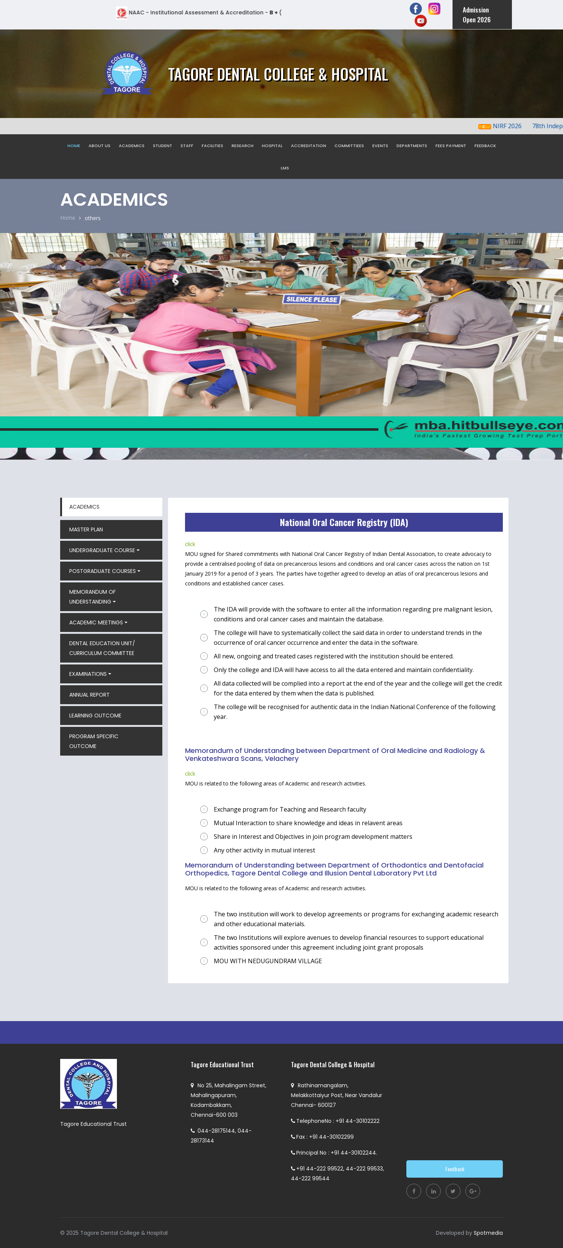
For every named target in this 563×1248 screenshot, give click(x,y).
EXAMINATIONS (88, 674)
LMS (285, 168)
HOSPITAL (272, 146)
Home (67, 217)
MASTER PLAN (86, 529)
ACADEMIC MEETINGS (96, 622)
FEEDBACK (485, 146)
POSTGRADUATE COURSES (102, 571)
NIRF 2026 (513, 126)
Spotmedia (488, 1233)
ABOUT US (99, 146)
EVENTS (380, 146)
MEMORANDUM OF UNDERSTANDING (92, 596)
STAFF (186, 146)
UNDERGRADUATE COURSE (102, 550)
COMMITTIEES (349, 146)
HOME (73, 146)
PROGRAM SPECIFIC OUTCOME (93, 741)
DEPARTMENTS (412, 146)
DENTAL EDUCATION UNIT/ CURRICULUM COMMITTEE (102, 648)
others (93, 218)
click (190, 544)
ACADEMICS (132, 146)
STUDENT (162, 146)
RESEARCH (243, 146)
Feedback (454, 1169)
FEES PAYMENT (450, 146)
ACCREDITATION (308, 146)
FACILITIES (212, 146)
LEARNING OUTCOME (95, 715)
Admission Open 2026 (477, 14)
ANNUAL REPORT (89, 695)
